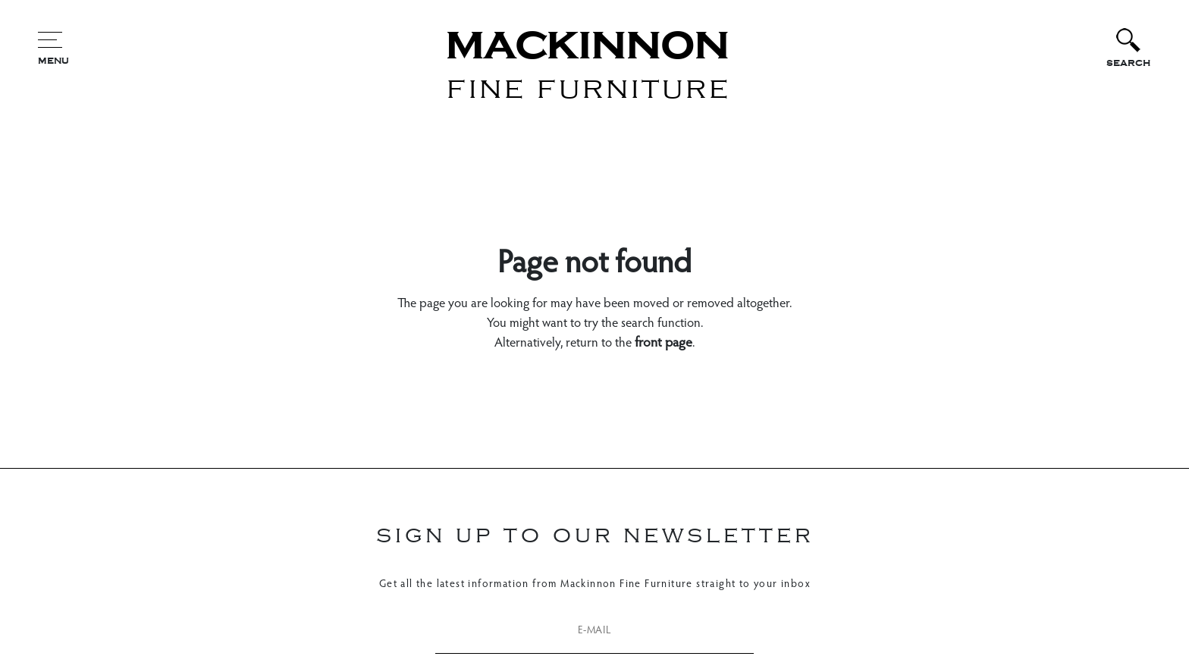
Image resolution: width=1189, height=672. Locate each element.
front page (663, 343)
